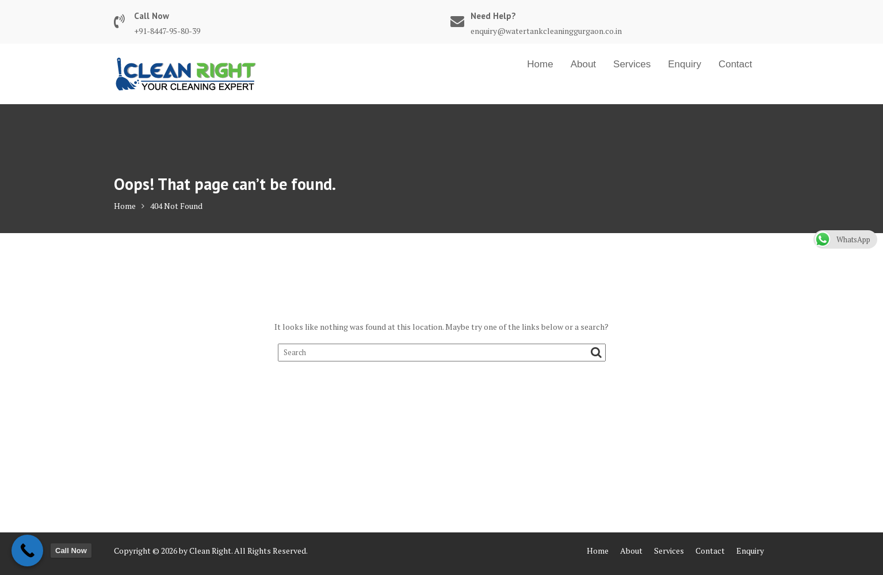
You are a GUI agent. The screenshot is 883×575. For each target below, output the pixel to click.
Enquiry (684, 64)
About (583, 64)
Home (540, 64)
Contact (735, 64)
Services (632, 64)
